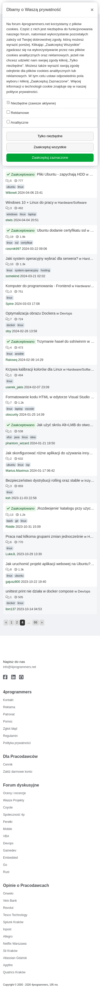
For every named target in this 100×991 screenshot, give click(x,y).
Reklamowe (18, 112)
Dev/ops (66, 313)
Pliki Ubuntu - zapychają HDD (61, 174)
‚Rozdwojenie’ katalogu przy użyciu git (67, 508)
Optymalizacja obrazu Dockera (30, 313)
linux (21, 186)
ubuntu (11, 186)
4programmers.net (36, 24)
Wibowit (11, 193)
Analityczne (17, 122)
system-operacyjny (26, 270)
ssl (16, 242)
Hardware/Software (72, 202)
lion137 (11, 609)
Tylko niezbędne (49, 136)
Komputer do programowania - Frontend (38, 286)
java (16, 437)
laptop (32, 214)
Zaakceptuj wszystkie (50, 147)
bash (10, 520)
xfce (9, 437)
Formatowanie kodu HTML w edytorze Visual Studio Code (52, 397)
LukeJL (11, 554)
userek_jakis (14, 387)
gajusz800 (13, 582)
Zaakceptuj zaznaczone (50, 157)
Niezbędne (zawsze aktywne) (31, 103)
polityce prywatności (21, 92)
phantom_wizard (17, 443)
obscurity (12, 414)
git (16, 520)
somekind (12, 276)
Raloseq (11, 360)
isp (28, 464)
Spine (10, 304)
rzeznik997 (13, 249)
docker (11, 325)
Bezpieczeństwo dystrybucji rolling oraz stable (43, 480)
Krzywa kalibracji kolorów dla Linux (34, 369)
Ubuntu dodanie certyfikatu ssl (61, 230)
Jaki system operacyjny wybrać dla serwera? (42, 258)
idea (33, 437)
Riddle (10, 527)
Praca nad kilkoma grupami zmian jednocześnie (44, 536)
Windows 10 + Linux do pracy (29, 202)
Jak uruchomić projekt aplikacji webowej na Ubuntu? (48, 564)
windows (12, 214)
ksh (8, 498)
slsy (8, 331)
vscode (29, 408)
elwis (9, 220)
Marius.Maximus (17, 470)
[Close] (92, 9)
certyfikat (26, 242)
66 (35, 622)
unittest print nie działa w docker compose (40, 591)
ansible (19, 353)
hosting (45, 270)
